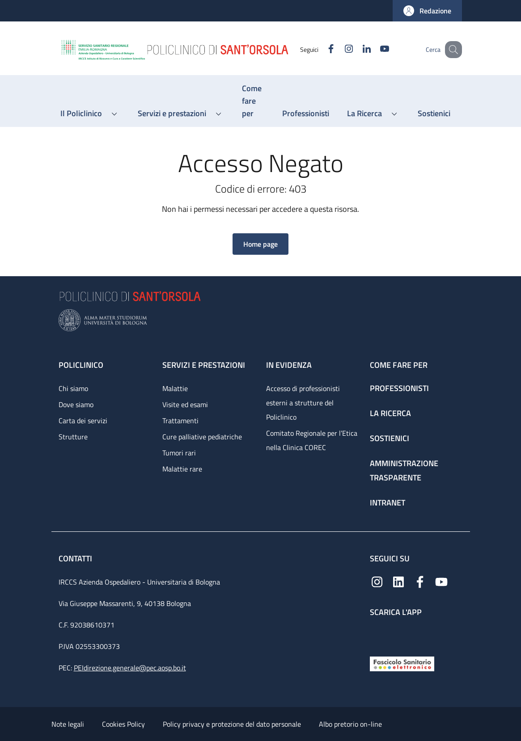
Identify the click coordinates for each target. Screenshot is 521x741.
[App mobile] (377, 634)
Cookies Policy (123, 724)
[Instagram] (338, 49)
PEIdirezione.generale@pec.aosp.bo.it (130, 667)
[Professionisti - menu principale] (305, 113)
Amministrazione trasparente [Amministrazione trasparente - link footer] (404, 470)
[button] (427, 10)
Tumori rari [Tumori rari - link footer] (179, 452)
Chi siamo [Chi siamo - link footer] (73, 388)
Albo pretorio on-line (350, 724)
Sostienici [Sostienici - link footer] (389, 438)
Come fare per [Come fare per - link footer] (399, 365)
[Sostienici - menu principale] (434, 113)
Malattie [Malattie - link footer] (175, 388)
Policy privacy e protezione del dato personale (232, 724)
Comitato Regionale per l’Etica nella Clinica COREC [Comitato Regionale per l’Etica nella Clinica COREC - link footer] (311, 440)
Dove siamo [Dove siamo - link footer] (76, 404)
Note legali (67, 724)
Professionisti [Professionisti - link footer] (399, 388)
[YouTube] (374, 49)
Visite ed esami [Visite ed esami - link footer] (185, 404)
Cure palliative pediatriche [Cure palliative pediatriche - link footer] (202, 436)
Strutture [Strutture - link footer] (73, 436)
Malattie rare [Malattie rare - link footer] (182, 468)
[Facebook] (320, 49)
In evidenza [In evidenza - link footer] (289, 365)
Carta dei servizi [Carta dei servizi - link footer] (83, 420)
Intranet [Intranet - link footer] (387, 503)
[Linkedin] (356, 49)
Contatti (76, 558)
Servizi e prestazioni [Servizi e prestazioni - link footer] (203, 365)
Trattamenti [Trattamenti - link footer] (180, 420)
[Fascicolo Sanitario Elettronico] (402, 663)
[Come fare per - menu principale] (253, 101)
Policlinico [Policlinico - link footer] (81, 365)
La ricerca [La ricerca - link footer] (390, 413)
